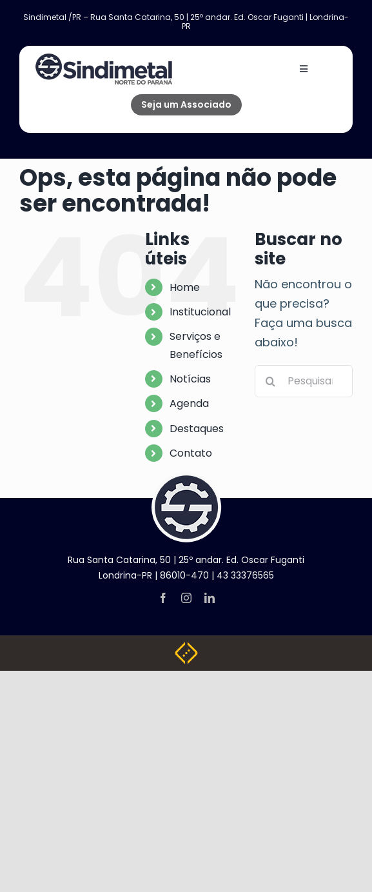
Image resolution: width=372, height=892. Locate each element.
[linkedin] (209, 598)
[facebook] (163, 598)
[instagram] (186, 598)
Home (185, 287)
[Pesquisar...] (304, 381)
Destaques (197, 428)
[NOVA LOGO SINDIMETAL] (103, 59)
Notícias (190, 379)
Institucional (200, 311)
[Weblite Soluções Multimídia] (186, 647)
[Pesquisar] (271, 381)
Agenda (189, 403)
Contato (191, 453)
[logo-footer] (186, 478)
